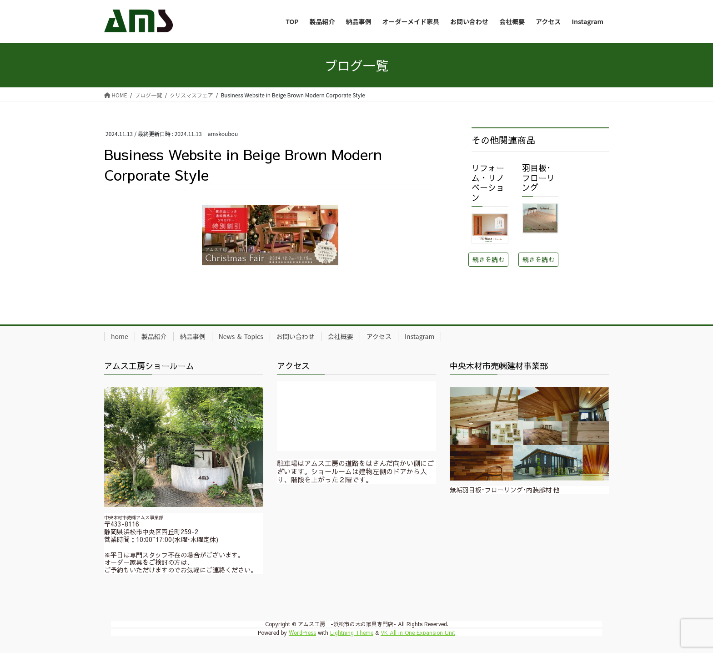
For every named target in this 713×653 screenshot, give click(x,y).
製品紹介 (154, 336)
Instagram (419, 336)
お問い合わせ (295, 336)
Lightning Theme (351, 632)
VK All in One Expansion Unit (418, 632)
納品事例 (193, 336)
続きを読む (488, 259)
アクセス (379, 336)
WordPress (302, 632)
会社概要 (340, 336)
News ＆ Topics (241, 336)
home (119, 336)
